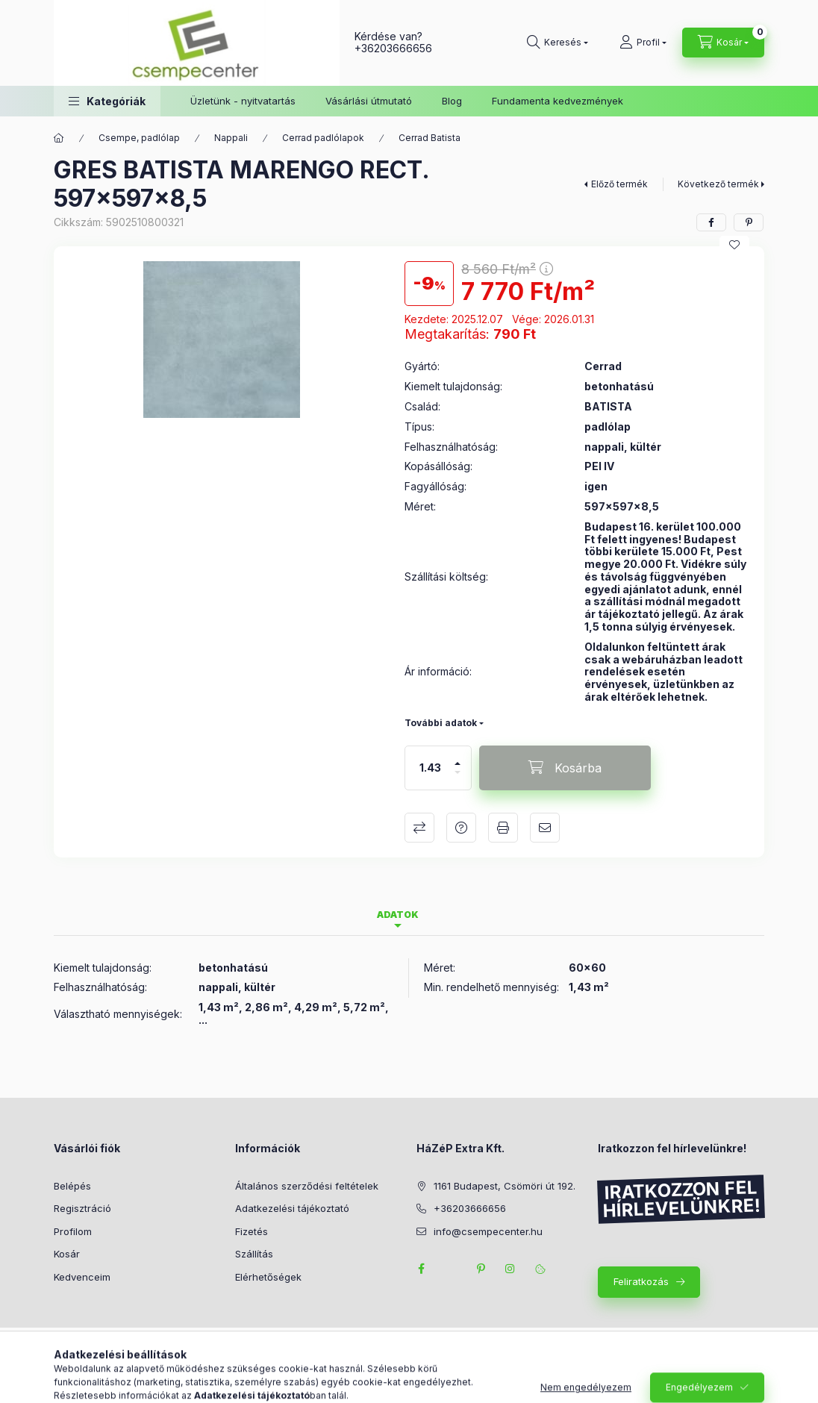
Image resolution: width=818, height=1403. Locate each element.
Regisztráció (82, 1208)
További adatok (441, 722)
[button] (107, 101)
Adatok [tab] (398, 914)
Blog (452, 101)
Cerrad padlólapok (323, 137)
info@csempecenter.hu (488, 1231)
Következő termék (718, 184)
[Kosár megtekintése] (723, 42)
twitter (451, 1269)
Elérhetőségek (268, 1277)
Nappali (231, 137)
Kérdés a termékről (461, 828)
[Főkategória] (59, 138)
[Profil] (643, 42)
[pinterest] (749, 222)
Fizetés (251, 1231)
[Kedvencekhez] (734, 245)
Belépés (72, 1186)
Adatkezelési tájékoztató (292, 1208)
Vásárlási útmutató (368, 101)
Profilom (73, 1231)
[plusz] (457, 757)
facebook (421, 1269)
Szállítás (254, 1254)
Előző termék (619, 184)
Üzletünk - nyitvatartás (243, 101)
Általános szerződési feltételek (306, 1186)
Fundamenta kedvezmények (557, 101)
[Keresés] (557, 42)
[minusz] (457, 779)
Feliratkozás (641, 1281)
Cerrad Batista (429, 137)
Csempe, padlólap (139, 137)
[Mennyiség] (430, 768)
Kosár (67, 1254)
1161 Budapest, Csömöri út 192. (504, 1186)
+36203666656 (393, 48)
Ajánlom (545, 828)
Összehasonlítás (419, 828)
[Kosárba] (565, 768)
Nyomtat (503, 828)
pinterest (481, 1269)
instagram (510, 1269)
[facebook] (711, 222)
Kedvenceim (82, 1277)
